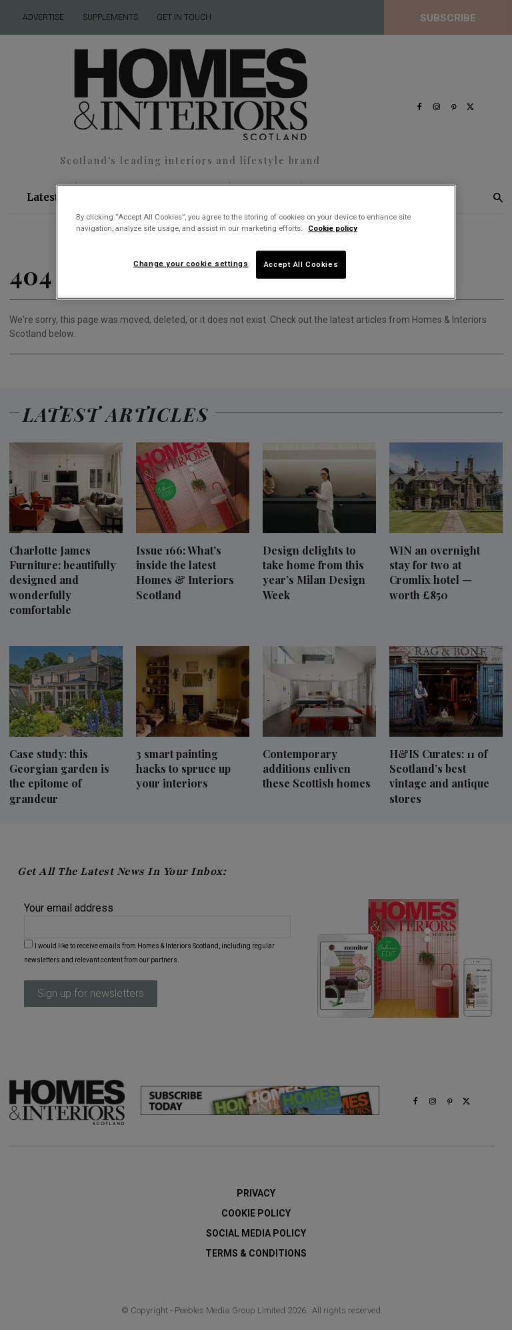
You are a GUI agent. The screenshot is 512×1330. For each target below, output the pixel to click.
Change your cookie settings (190, 263)
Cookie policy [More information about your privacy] (332, 228)
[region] (256, 242)
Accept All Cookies (301, 264)
